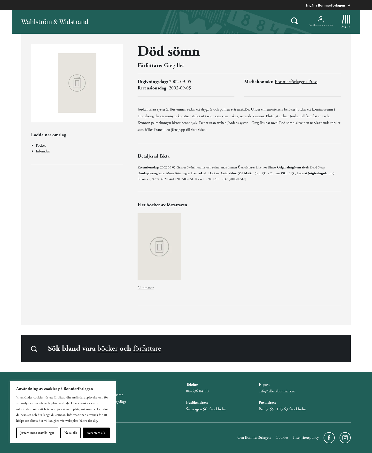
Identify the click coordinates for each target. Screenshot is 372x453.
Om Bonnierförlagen (254, 437)
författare (147, 348)
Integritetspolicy (306, 437)
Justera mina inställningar (37, 433)
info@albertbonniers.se (277, 391)
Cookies (282, 437)
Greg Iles (174, 65)
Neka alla (70, 433)
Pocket (41, 145)
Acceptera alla (96, 433)
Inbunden (43, 151)
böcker (107, 348)
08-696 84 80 (197, 391)
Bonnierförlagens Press (296, 82)
